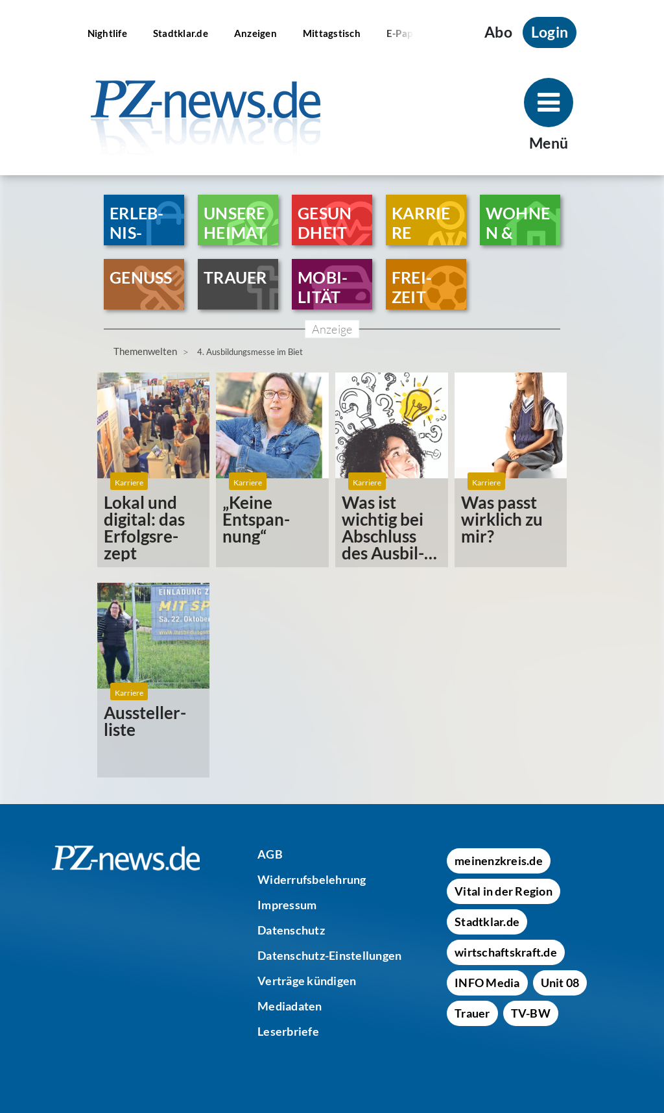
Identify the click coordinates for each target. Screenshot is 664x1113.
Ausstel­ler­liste (145, 721)
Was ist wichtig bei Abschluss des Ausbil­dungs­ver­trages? (383, 527)
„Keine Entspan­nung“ (256, 519)
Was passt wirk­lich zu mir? (502, 519)
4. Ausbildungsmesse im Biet (250, 352)
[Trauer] (472, 1013)
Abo (498, 32)
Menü (548, 143)
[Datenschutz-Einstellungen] (329, 955)
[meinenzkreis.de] (499, 860)
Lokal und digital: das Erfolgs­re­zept (144, 527)
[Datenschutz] (291, 930)
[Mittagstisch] (332, 32)
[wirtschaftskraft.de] (506, 952)
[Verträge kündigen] (306, 980)
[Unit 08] (560, 982)
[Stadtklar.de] (180, 32)
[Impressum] (286, 905)
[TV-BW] (531, 1013)
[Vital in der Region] (503, 891)
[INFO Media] (487, 982)
